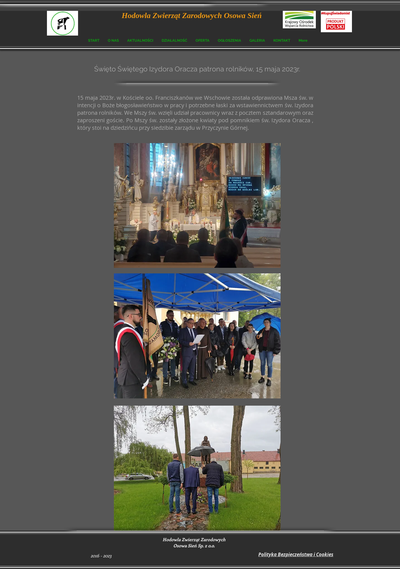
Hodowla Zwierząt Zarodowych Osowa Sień (192, 15)
